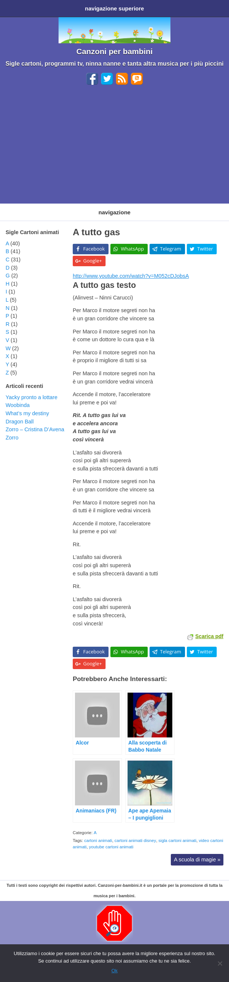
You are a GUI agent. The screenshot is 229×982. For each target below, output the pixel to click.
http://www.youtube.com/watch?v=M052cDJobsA (131, 276)
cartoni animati (98, 840)
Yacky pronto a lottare (31, 397)
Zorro (12, 438)
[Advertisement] (114, 147)
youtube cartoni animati (111, 847)
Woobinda (18, 405)
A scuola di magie (197, 860)
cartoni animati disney (135, 840)
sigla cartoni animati (178, 840)
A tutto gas (96, 232)
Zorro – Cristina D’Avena (35, 429)
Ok (115, 970)
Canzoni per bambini (114, 51)
